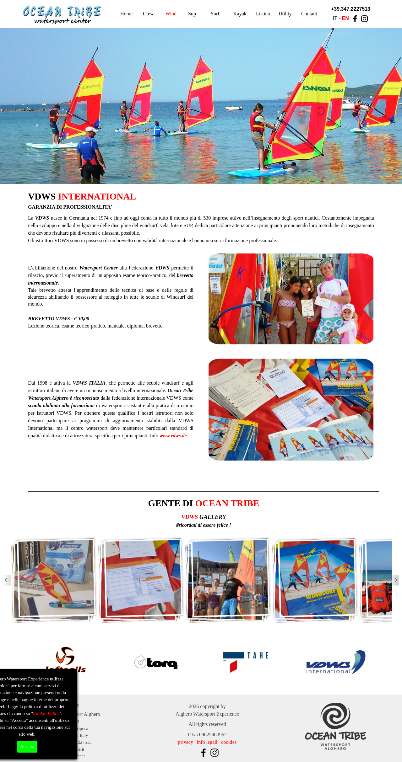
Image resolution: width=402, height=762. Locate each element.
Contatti (309, 13)
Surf (215, 13)
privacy (185, 742)
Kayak (240, 13)
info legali (207, 742)
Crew (148, 13)
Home (126, 13)
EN (345, 18)
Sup (192, 13)
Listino (263, 13)
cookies (228, 742)
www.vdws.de (173, 435)
